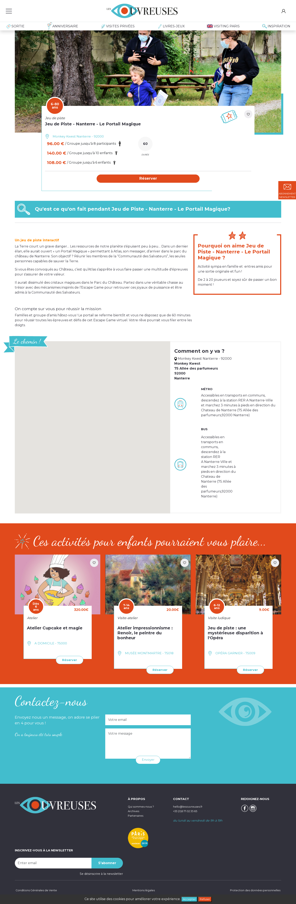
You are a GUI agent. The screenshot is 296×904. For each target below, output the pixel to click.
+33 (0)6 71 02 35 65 (187, 811)
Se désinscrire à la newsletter (101, 873)
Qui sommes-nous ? (143, 806)
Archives (134, 811)
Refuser (206, 899)
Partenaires (136, 815)
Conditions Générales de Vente (38, 890)
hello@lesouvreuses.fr (189, 806)
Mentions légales (142, 890)
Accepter (187, 899)
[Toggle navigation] (8, 11)
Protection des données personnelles (252, 890)
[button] (148, 179)
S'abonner (107, 863)
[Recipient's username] (53, 863)
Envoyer (148, 760)
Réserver (68, 660)
